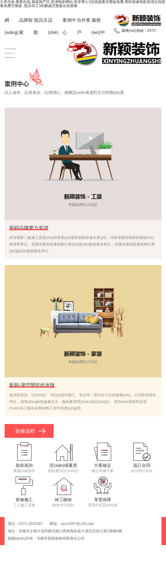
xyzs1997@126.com (77, 524)
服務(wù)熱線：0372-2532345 (139, 31)
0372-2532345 (30, 524)
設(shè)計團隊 (55, 32)
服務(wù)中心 (98, 32)
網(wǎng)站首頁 (12, 32)
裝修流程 (25, 431)
